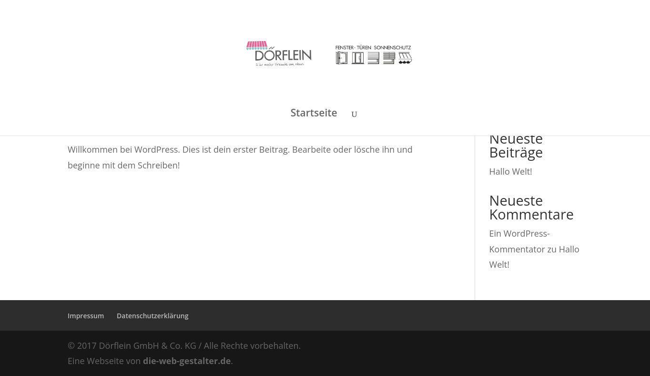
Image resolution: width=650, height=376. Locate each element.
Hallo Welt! (510, 171)
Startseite (314, 114)
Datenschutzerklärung (152, 315)
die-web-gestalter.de (187, 360)
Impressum (86, 315)
